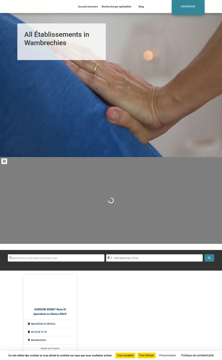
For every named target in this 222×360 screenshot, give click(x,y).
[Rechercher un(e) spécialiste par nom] (56, 258)
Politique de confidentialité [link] (197, 355)
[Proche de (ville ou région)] (154, 258)
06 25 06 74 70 (39, 331)
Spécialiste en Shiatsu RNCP (50, 314)
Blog (141, 6)
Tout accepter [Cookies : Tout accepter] (125, 355)
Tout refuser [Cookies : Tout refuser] (146, 355)
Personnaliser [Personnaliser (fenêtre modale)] (167, 355)
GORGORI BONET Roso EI (50, 309)
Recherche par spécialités (116, 6)
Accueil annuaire (88, 6)
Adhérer (188, 6)
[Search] (209, 258)
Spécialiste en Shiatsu (43, 323)
